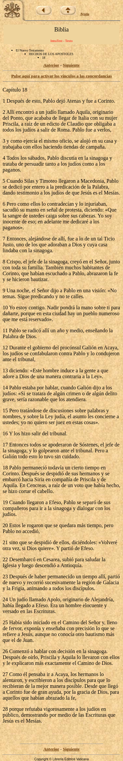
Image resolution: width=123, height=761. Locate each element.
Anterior (51, 65)
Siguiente (71, 65)
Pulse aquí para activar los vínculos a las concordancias (61, 75)
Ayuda (85, 14)
